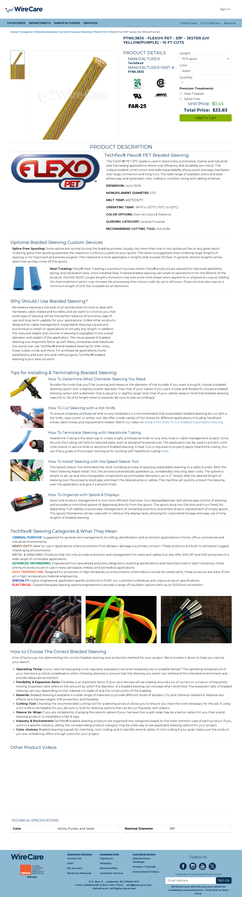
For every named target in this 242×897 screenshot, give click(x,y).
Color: (184, 65)
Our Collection (210, 23)
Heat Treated (192, 93)
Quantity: (186, 77)
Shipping (105, 863)
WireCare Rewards (79, 873)
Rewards (229, 23)
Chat (70, 863)
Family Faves (188, 23)
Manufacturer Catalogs (141, 860)
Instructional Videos (146, 871)
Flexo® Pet (100, 32)
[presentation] (9, 9)
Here (164, 451)
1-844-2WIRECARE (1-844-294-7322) (99, 885)
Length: (185, 53)
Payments (106, 858)
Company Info (109, 854)
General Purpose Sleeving (75, 32)
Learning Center (144, 854)
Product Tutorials (144, 866)
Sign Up (223, 880)
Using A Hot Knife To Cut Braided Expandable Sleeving (183, 422)
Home (14, 32)
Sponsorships (109, 868)
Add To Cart (205, 118)
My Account (74, 868)
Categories (27, 32)
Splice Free (191, 99)
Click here (211, 890)
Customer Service (79, 854)
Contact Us (74, 858)
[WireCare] (28, 9)
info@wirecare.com (138, 885)
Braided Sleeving (46, 32)
